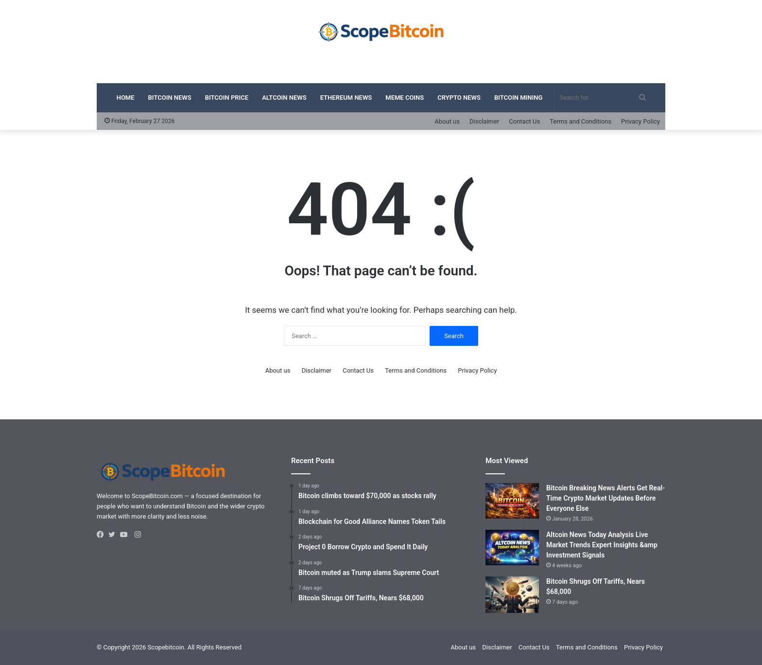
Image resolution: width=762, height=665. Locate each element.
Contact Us (524, 121)
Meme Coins (404, 97)
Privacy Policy (640, 121)
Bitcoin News (169, 97)
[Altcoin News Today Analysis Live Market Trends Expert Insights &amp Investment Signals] (512, 548)
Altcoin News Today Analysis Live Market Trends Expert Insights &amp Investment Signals (602, 545)
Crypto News (459, 97)
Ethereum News (346, 97)
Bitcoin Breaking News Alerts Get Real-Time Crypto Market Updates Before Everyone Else (605, 498)
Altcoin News (284, 97)
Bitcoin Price (226, 97)
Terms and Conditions (580, 121)
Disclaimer (484, 121)
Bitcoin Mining (518, 97)
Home (126, 97)
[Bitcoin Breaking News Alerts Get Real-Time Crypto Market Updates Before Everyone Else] (512, 501)
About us (447, 121)
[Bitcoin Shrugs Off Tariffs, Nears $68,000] (512, 594)
